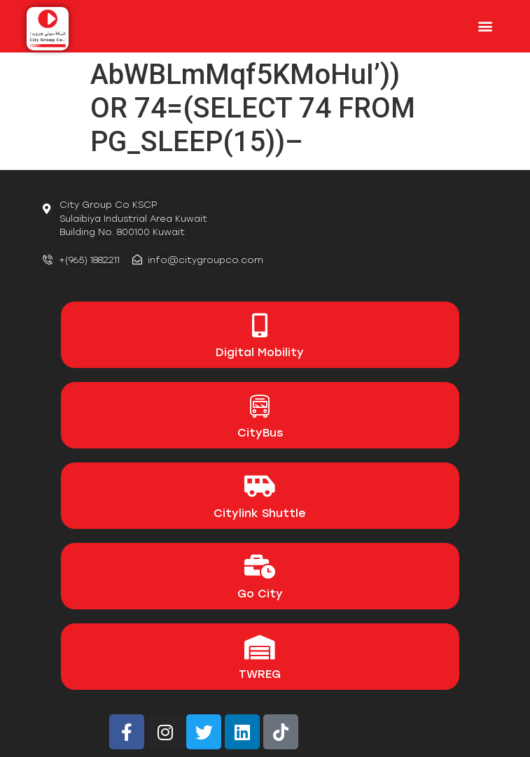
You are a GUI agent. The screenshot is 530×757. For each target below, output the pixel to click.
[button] (484, 25)
